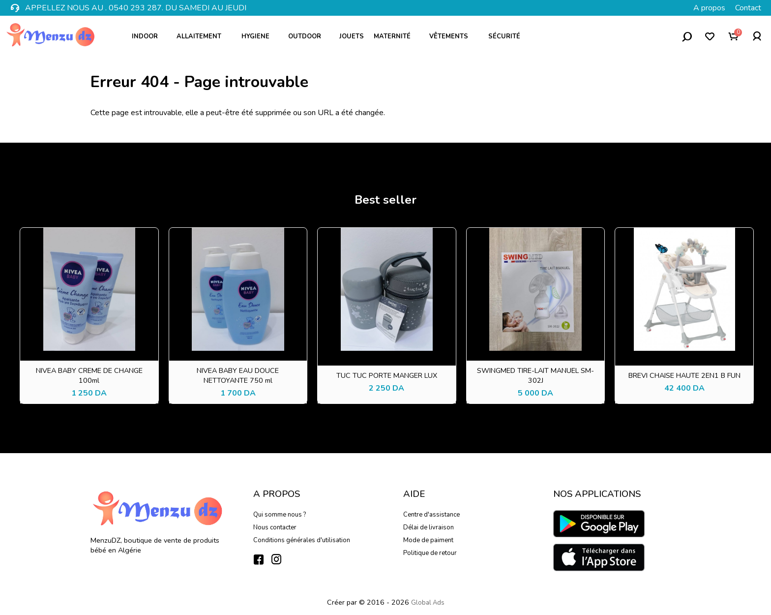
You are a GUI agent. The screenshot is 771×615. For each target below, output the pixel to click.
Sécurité (507, 36)
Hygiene (258, 36)
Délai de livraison (428, 527)
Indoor (148, 36)
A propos (709, 7)
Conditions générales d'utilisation (301, 540)
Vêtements (452, 36)
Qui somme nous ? (279, 514)
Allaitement (203, 36)
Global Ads (428, 602)
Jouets (351, 36)
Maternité (395, 36)
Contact (748, 7)
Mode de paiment (428, 540)
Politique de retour (430, 553)
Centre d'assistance (431, 514)
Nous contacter (275, 527)
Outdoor (308, 36)
